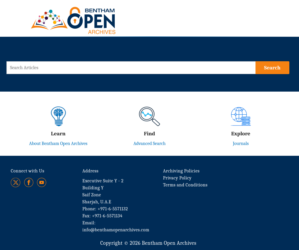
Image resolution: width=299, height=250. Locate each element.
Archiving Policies (181, 171)
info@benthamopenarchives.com (115, 229)
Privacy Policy (177, 178)
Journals (241, 143)
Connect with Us (27, 171)
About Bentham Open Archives (58, 143)
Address (90, 171)
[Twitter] (16, 182)
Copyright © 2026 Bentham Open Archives (148, 243)
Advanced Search (149, 143)
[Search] (272, 67)
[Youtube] (41, 182)
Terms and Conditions (185, 185)
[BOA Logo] (90, 14)
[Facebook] (29, 182)
